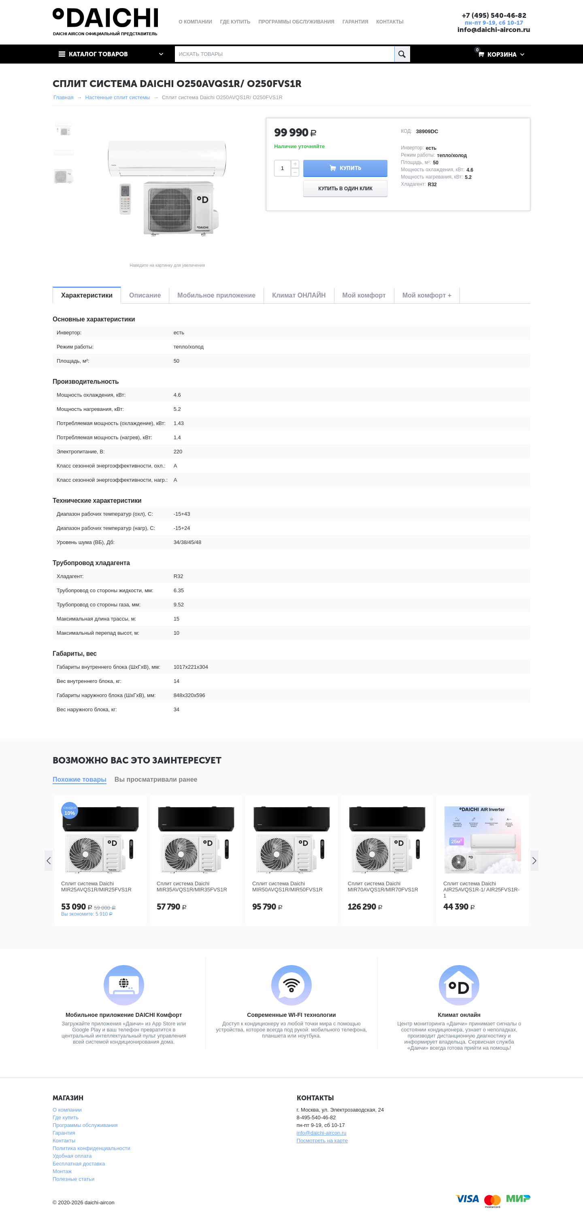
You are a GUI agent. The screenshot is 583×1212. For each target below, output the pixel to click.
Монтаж (62, 1171)
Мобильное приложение (216, 295)
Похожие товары (79, 779)
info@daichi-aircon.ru (493, 30)
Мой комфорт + (426, 295)
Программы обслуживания (85, 1125)
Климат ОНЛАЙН (299, 295)
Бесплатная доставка (79, 1164)
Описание (145, 295)
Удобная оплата (72, 1156)
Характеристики (87, 295)
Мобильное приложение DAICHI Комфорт (124, 1015)
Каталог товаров (98, 54)
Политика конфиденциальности (91, 1148)
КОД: (406, 131)
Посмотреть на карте (322, 1141)
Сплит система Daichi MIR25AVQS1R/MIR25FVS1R (96, 886)
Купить (350, 168)
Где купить (66, 1117)
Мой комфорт (364, 295)
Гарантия (64, 1133)
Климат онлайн (459, 1015)
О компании (67, 1110)
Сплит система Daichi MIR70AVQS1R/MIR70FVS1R (383, 886)
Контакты (64, 1141)
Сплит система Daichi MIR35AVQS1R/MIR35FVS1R (192, 886)
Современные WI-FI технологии (291, 1015)
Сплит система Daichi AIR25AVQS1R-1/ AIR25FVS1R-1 (481, 889)
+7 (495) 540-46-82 (494, 15)
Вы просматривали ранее (156, 779)
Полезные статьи (73, 1179)
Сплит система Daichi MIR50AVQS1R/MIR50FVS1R (287, 886)
